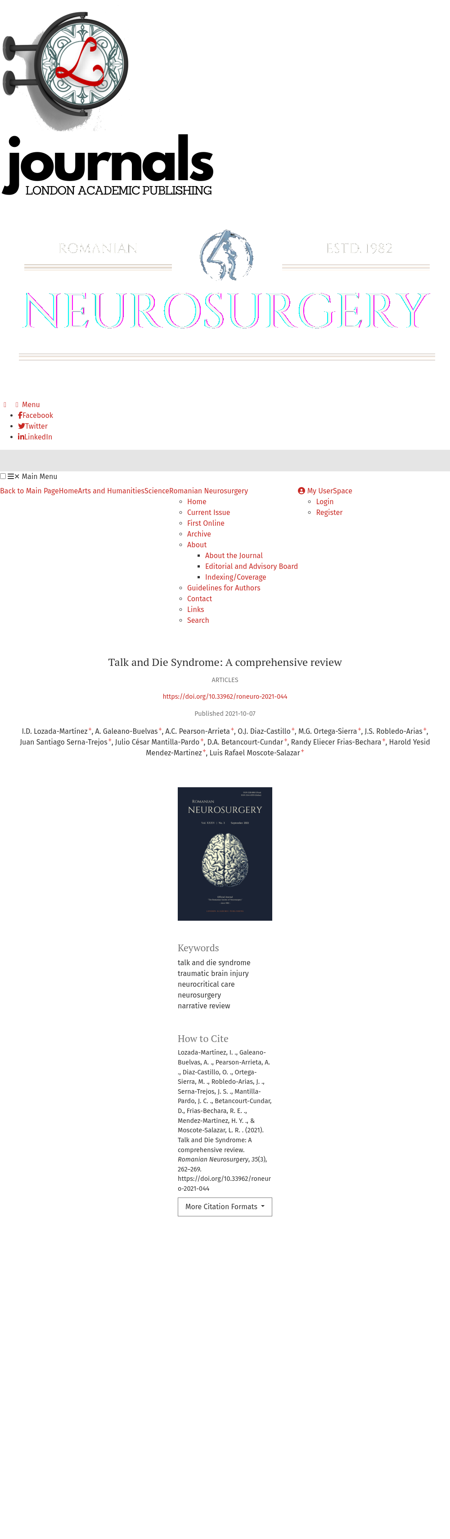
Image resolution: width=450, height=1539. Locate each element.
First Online (206, 523)
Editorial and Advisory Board (251, 566)
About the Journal (234, 555)
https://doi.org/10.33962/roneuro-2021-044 (224, 697)
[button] (3, 476)
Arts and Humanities (111, 491)
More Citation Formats (222, 1206)
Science (156, 491)
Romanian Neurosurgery (208, 491)
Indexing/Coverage (235, 577)
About (197, 545)
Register (329, 512)
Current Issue (208, 512)
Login (324, 501)
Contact (199, 598)
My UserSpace (325, 491)
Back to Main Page (29, 491)
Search (198, 620)
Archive (199, 534)
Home (68, 491)
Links (195, 609)
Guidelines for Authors (224, 588)
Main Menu (32, 476)
